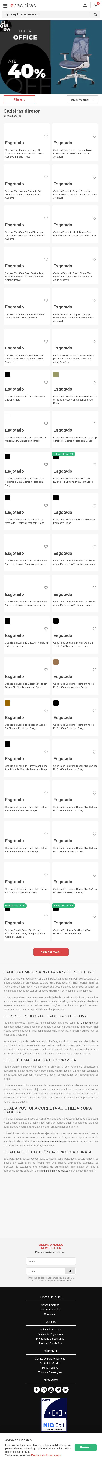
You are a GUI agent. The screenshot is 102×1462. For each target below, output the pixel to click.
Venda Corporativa (50, 1309)
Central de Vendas (50, 1363)
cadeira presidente (51, 1141)
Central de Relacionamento (50, 1358)
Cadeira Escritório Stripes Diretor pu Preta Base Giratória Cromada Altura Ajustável (24, 358)
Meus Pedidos (50, 1367)
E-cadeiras (87, 1022)
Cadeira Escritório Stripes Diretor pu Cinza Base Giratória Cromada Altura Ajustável (24, 235)
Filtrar (19, 99)
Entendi (85, 1447)
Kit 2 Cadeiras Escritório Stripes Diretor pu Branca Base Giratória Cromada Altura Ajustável (73, 358)
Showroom (50, 1314)
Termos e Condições (50, 1343)
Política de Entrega (50, 1329)
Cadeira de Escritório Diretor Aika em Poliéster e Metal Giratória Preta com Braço (24, 482)
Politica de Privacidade (46, 1455)
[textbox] (51, 14)
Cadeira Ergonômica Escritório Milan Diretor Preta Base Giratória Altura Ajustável (72, 153)
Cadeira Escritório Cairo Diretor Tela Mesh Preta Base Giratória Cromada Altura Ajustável (24, 276)
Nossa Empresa (50, 1305)
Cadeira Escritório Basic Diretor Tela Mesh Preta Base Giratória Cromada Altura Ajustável (72, 276)
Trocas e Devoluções (50, 1372)
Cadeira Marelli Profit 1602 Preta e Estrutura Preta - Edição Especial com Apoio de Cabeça (25, 933)
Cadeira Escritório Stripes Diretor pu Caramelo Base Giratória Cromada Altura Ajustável (75, 194)
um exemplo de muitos (55, 1170)
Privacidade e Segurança (50, 1338)
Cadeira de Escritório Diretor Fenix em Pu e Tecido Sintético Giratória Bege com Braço (75, 399)
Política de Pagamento (50, 1334)
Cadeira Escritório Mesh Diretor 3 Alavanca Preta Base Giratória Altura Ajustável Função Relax (24, 153)
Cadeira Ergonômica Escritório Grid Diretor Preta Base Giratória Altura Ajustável (23, 194)
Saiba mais (65, 1281)
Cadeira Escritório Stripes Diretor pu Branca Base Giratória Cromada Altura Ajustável (73, 317)
